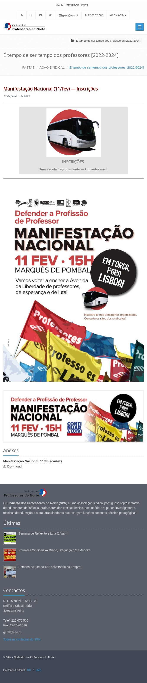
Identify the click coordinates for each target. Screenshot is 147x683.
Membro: (61, 5)
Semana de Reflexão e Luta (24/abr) (42, 533)
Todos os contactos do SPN (22, 639)
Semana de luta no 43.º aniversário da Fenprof (49, 567)
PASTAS (28, 67)
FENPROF (73, 5)
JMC (38, 670)
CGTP (84, 5)
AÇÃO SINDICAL (52, 67)
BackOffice (120, 15)
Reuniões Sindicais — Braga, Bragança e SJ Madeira (54, 550)
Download (14, 466)
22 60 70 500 (94, 15)
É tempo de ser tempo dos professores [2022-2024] (108, 40)
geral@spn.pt (68, 15)
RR (29, 670)
